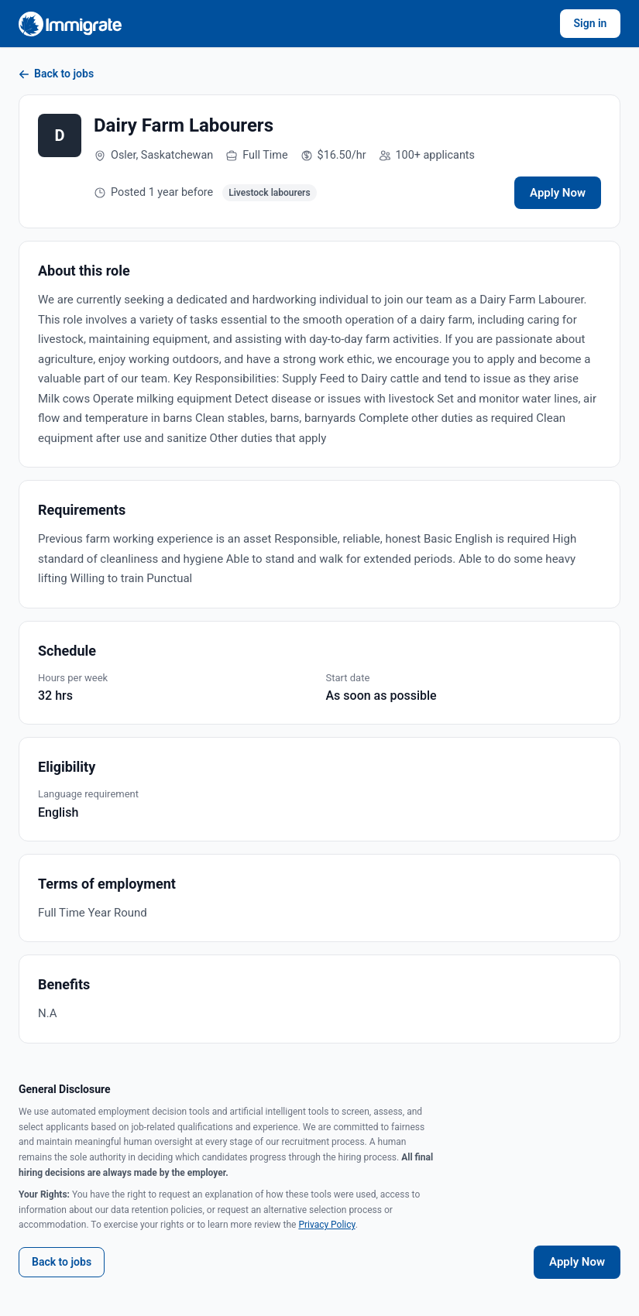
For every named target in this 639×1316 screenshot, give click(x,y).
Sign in (590, 23)
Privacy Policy (326, 1224)
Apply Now (558, 193)
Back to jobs (56, 73)
